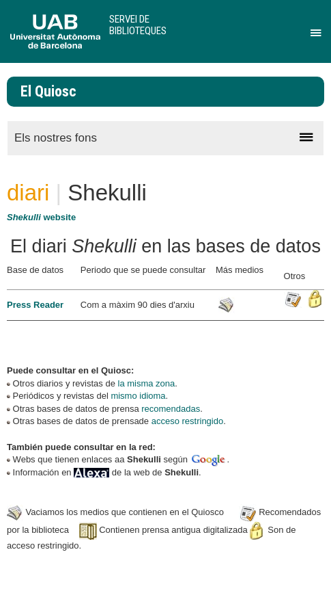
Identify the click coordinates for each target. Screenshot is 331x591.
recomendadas (170, 409)
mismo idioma (138, 396)
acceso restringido (188, 421)
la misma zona (146, 383)
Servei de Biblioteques (138, 25)
